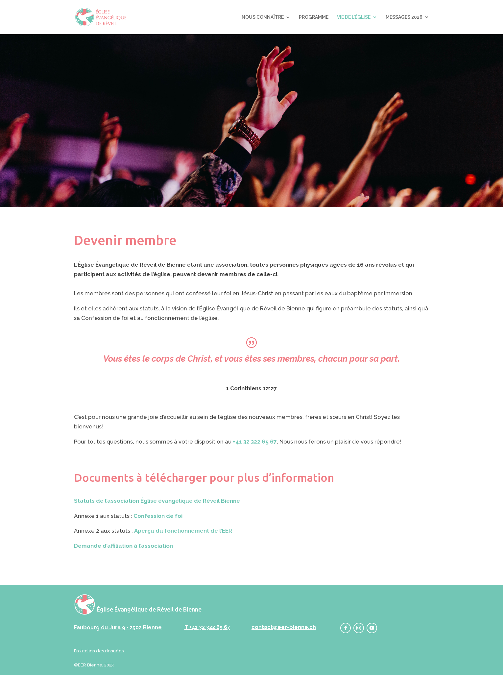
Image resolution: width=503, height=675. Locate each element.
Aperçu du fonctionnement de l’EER (183, 530)
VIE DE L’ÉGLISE (354, 17)
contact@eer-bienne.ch (284, 627)
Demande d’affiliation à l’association (123, 545)
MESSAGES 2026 (404, 17)
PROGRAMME (313, 17)
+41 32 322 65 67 (255, 441)
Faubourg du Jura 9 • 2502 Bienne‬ (118, 627)
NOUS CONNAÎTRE (263, 17)
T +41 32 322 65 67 (207, 627)
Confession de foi (157, 516)
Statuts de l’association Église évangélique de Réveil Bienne (157, 500)
